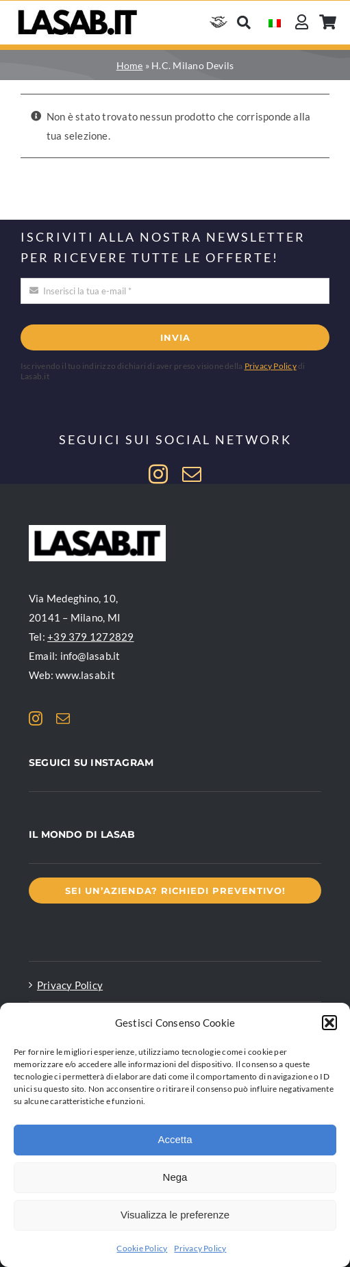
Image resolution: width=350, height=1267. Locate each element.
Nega (175, 1177)
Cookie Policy (141, 1248)
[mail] (191, 474)
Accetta (175, 1139)
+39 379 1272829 (90, 636)
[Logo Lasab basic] (78, 11)
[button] (329, 1022)
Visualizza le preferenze (175, 1214)
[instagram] (158, 474)
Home (129, 65)
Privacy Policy (200, 1248)
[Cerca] (244, 22)
